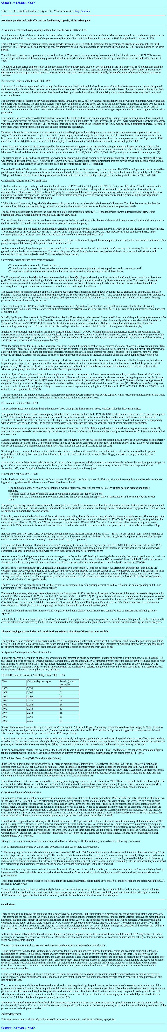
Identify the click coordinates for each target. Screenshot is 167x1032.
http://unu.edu (82, 11)
